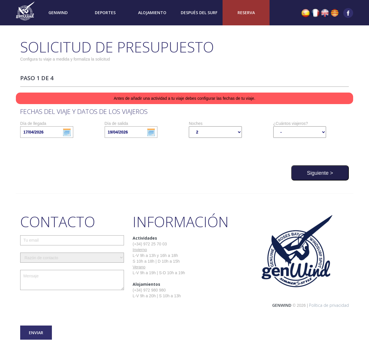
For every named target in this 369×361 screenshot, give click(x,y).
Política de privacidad (329, 305)
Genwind (58, 12)
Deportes (105, 12)
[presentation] (64, 308)
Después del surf (199, 12)
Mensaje (72, 280)
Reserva (246, 12)
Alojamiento (152, 12)
